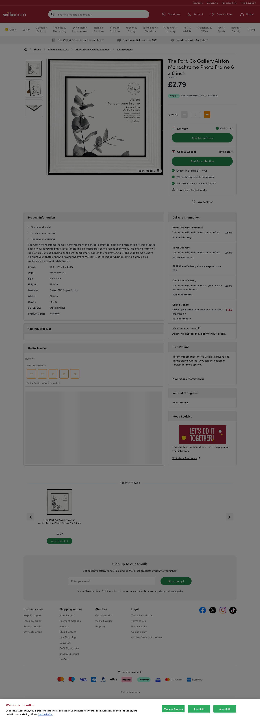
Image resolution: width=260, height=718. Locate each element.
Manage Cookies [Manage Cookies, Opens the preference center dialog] (173, 708)
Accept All (224, 708)
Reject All (199, 708)
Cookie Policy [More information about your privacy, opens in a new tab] (45, 714)
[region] (130, 708)
